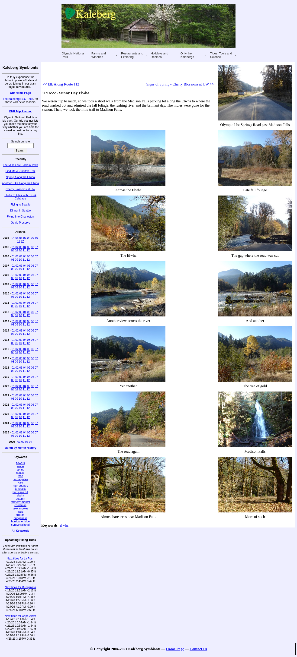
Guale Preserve (20, 222)
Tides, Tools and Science (221, 55)
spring (20, 469)
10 (36, 238)
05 (17, 238)
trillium (20, 515)
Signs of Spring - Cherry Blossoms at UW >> (180, 84)
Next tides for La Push (20, 558)
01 (13, 247)
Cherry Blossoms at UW (20, 189)
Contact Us (198, 649)
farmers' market (20, 502)
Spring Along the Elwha (20, 177)
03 (20, 247)
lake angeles (20, 508)
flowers (20, 463)
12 (22, 241)
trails (20, 511)
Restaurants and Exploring (132, 55)
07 (24, 238)
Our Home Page (20, 93)
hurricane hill (20, 492)
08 (28, 238)
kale (20, 482)
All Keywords (20, 530)
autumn (20, 498)
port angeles (20, 479)
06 (20, 238)
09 (32, 238)
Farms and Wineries (98, 55)
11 (18, 241)
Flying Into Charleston (20, 216)
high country (20, 485)
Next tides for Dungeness (20, 587)
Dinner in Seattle (20, 210)
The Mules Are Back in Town (20, 165)
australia (20, 489)
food (20, 476)
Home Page (175, 649)
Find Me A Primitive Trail (21, 171)
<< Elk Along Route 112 (61, 84)
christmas (20, 505)
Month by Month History (20, 447)
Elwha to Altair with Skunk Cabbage (20, 197)
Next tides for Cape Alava (20, 616)
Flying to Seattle (20, 204)
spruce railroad (20, 524)
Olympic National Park (73, 55)
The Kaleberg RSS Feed (18, 99)
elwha (20, 495)
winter (20, 466)
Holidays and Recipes (159, 55)
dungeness (20, 518)
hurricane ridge (20, 521)
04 (13, 238)
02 (17, 247)
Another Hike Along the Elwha (20, 183)
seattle (20, 472)
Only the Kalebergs (187, 55)
